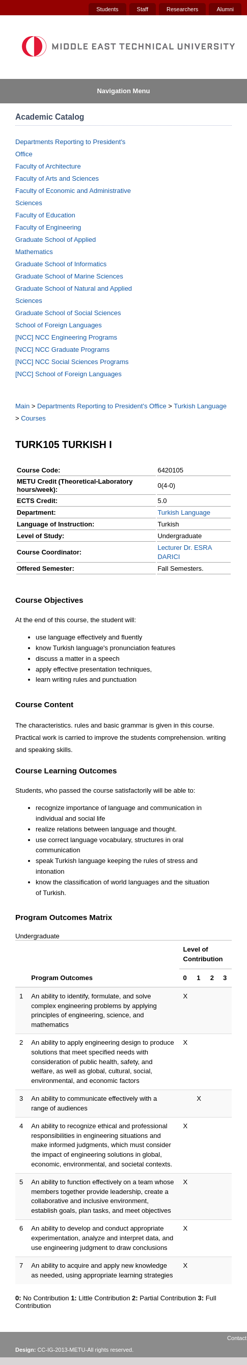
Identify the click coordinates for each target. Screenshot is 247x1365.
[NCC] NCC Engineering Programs (66, 337)
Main (22, 406)
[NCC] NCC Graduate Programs (62, 349)
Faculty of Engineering (48, 227)
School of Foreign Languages (58, 325)
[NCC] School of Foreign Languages (68, 374)
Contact (236, 1338)
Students (107, 9)
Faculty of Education (45, 215)
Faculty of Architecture (48, 166)
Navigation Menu (123, 91)
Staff (142, 9)
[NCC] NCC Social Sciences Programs (72, 362)
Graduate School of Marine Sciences (69, 276)
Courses (33, 418)
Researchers (182, 9)
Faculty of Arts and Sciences (57, 178)
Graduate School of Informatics (60, 264)
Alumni (225, 9)
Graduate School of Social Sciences (68, 313)
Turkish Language (200, 406)
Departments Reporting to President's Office (102, 406)
